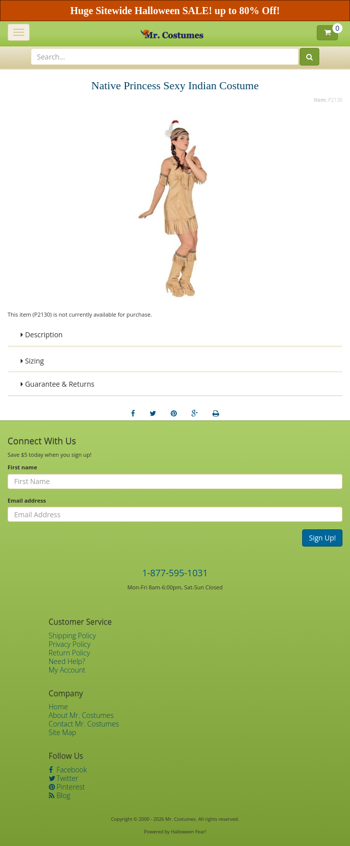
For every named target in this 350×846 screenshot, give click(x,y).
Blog (60, 795)
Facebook (68, 769)
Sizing (32, 361)
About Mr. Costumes (81, 715)
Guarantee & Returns (58, 384)
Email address (27, 500)
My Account (67, 670)
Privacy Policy (70, 644)
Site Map (63, 732)
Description (41, 334)
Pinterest (67, 787)
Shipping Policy (72, 635)
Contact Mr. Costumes (84, 724)
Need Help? (67, 661)
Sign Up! (322, 537)
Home (58, 706)
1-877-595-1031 (175, 573)
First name (22, 467)
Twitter (64, 778)
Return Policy (69, 652)
